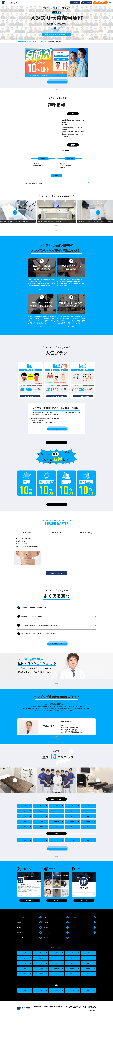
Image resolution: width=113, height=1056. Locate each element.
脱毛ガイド (74, 973)
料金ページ (19, 968)
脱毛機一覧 (74, 968)
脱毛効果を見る (47, 968)
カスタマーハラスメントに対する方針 (79, 1048)
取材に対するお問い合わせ (87, 1046)
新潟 (88, 849)
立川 (25, 849)
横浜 (72, 849)
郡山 (88, 873)
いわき (72, 873)
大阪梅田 (88, 855)
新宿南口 (41, 844)
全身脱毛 (19, 962)
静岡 (25, 855)
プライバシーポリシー (67, 1046)
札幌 (25, 839)
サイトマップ (47, 978)
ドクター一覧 (20, 978)
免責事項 (76, 1046)
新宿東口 (56, 844)
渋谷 (72, 844)
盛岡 (56, 873)
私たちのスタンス (21, 973)
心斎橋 (24, 860)
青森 (25, 873)
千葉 (72, 839)
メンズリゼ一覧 (42, 41)
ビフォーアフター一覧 (56, 592)
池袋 (25, 844)
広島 (56, 860)
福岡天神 (72, 860)
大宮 (56, 839)
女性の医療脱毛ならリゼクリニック (43, 1046)
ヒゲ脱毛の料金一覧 (30, 411)
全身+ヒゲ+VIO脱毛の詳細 (56, 411)
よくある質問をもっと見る (57, 664)
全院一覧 (46, 957)
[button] (15, 224)
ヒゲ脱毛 (73, 957)
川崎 (56, 849)
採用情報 (93, 1048)
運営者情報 (57, 1046)
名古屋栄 (41, 855)
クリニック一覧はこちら (57, 884)
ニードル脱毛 (74, 962)
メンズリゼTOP (20, 957)
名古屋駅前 (56, 855)
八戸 (41, 873)
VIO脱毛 (46, 962)
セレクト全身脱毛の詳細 (82, 411)
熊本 (88, 860)
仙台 (41, 839)
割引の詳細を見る (57, 522)
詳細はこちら (57, 446)
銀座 (88, 844)
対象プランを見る (57, 83)
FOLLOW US (29, 940)
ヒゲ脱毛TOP (34, 41)
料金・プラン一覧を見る (56, 460)
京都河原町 (72, 855)
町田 (41, 849)
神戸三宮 (41, 860)
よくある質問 (47, 973)
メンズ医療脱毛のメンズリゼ (23, 41)
